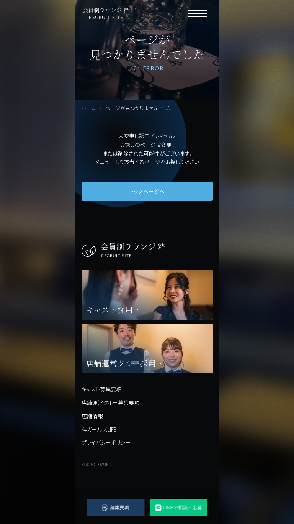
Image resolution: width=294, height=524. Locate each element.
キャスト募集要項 (101, 389)
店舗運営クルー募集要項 (110, 402)
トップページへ (147, 191)
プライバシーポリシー (106, 442)
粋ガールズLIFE (99, 429)
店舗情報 (92, 416)
